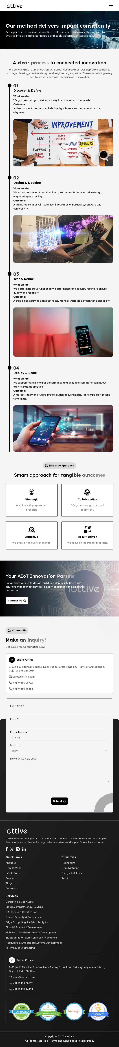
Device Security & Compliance (24, 917)
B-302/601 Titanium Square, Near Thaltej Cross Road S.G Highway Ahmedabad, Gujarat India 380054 (57, 668)
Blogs (9, 883)
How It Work (13, 868)
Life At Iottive (14, 873)
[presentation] (30, 789)
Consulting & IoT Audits (19, 901)
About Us (11, 862)
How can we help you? (23, 759)
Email (14, 719)
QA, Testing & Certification (21, 912)
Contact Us (15, 600)
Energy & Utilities (71, 873)
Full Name (17, 706)
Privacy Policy (85, 1040)
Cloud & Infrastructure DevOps (24, 907)
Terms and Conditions (63, 1040)
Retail (64, 878)
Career (10, 878)
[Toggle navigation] (111, 5)
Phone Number (20, 732)
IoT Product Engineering (20, 947)
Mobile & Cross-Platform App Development (31, 932)
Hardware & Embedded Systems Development (34, 942)
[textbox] (59, 750)
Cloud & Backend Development (24, 927)
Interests (15, 745)
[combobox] (15, 737)
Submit (57, 801)
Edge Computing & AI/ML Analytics (27, 922)
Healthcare (68, 862)
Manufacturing (70, 868)
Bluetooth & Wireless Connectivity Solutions (31, 937)
